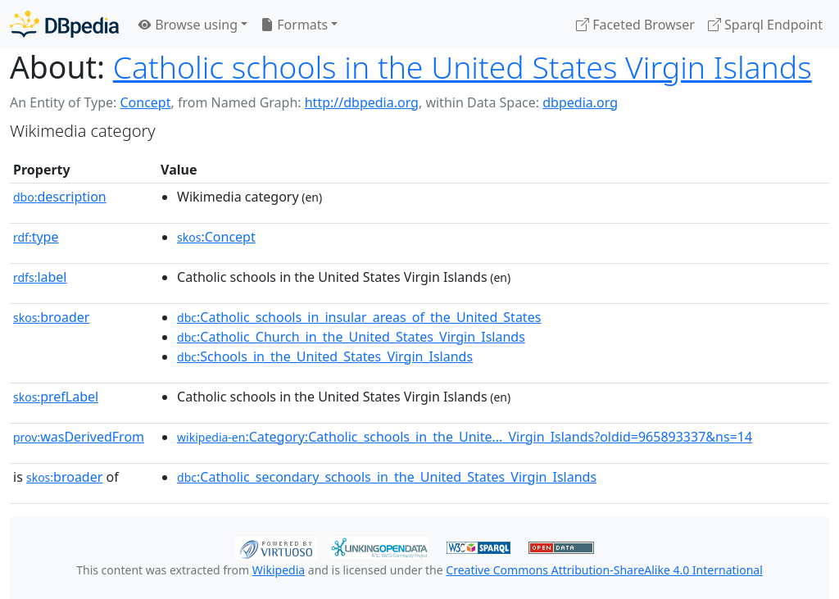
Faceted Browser (635, 25)
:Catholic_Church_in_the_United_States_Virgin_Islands (351, 337)
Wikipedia (278, 570)
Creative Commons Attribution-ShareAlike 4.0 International (604, 570)
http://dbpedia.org (362, 102)
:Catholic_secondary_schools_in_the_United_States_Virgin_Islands (386, 477)
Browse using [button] (188, 25)
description (60, 197)
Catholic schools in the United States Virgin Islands (462, 67)
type (36, 237)
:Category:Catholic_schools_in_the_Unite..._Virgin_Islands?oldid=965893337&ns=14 (464, 437)
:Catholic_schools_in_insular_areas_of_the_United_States (359, 317)
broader (51, 317)
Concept (145, 102)
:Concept (216, 237)
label (40, 277)
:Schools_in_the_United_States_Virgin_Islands (325, 356)
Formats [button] (294, 25)
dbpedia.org (580, 102)
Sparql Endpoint (765, 25)
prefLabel (55, 397)
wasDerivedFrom (78, 437)
